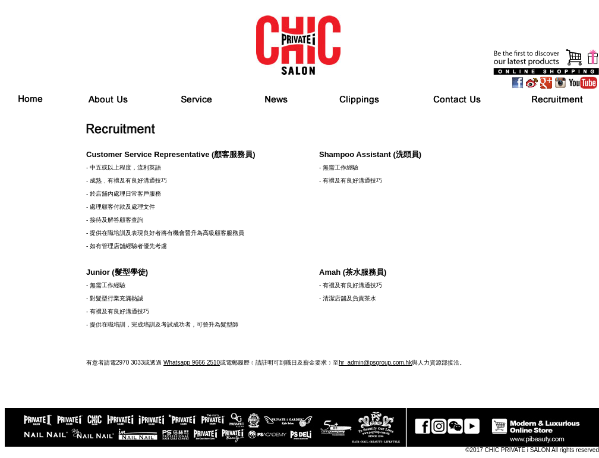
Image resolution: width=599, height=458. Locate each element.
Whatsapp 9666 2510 (191, 362)
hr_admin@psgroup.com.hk (375, 362)
